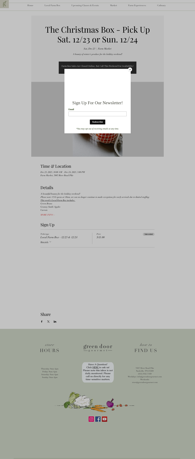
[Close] (130, 70)
